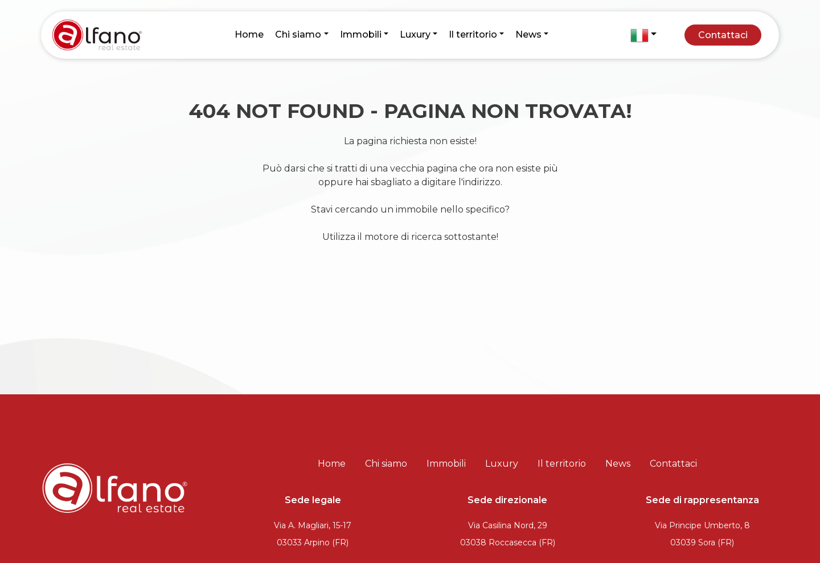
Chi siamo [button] (298, 34)
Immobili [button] (361, 34)
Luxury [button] (415, 34)
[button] (643, 35)
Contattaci (723, 35)
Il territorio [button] (473, 34)
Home (249, 34)
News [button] (528, 34)
